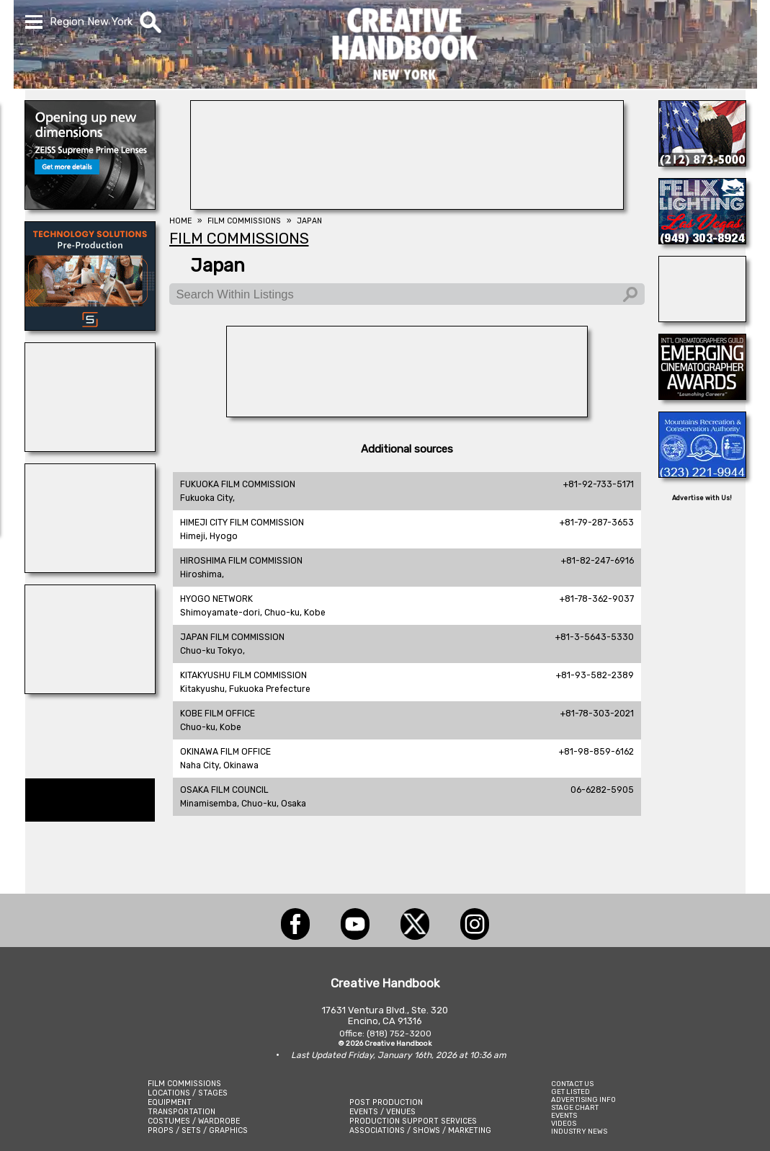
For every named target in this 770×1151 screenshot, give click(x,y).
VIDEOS (563, 1123)
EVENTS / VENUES (382, 1111)
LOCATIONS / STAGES (188, 1093)
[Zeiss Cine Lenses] (90, 205)
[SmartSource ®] (90, 326)
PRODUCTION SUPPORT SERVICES (413, 1121)
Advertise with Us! (702, 498)
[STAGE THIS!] (90, 689)
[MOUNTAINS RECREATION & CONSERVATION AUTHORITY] (702, 473)
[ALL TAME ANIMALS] (702, 162)
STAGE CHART (575, 1107)
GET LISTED (570, 1092)
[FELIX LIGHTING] (702, 240)
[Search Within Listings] (407, 294)
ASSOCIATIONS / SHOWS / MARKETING (420, 1130)
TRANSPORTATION (181, 1111)
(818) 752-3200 (399, 1033)
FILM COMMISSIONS (184, 1083)
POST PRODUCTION (386, 1102)
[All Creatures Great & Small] (90, 447)
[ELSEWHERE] (90, 568)
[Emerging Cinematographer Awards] (702, 395)
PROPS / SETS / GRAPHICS (198, 1130)
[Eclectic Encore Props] (407, 205)
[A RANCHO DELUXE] (407, 412)
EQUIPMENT (170, 1102)
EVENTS (564, 1115)
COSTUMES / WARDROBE (194, 1121)
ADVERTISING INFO (583, 1099)
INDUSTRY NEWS (579, 1131)
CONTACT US (572, 1084)
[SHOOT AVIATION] (702, 317)
